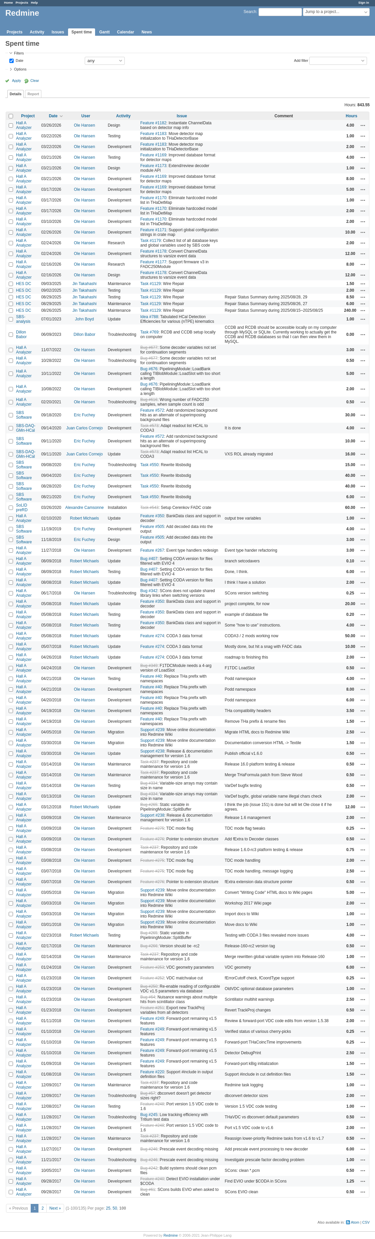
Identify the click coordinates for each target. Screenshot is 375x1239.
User (85, 116)
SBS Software (24, 415)
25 (108, 1208)
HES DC (23, 283)
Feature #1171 (153, 230)
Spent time (81, 32)
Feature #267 (152, 550)
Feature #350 (152, 516)
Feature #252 (152, 978)
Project (28, 116)
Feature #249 (152, 1018)
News (146, 32)
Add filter (301, 60)
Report (33, 94)
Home (8, 2)
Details (15, 94)
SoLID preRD (22, 507)
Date (19, 60)
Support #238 (152, 751)
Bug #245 (148, 1114)
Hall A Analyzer (24, 125)
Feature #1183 (153, 133)
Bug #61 (147, 1189)
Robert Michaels (84, 518)
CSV (366, 1222)
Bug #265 (148, 804)
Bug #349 (148, 665)
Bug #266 (148, 946)
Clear (34, 81)
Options (20, 69)
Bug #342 (148, 590)
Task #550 (149, 464)
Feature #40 (151, 676)
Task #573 (149, 425)
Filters (19, 53)
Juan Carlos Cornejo (84, 428)
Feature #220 (152, 1072)
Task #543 (149, 507)
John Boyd (84, 319)
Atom (355, 1222)
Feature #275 (152, 828)
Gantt (104, 32)
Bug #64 (147, 997)
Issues (58, 32)
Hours (351, 116)
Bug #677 (148, 347)
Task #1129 (150, 283)
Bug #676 (148, 369)
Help (34, 2)
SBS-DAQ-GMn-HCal (25, 428)
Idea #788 (149, 316)
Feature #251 (152, 1007)
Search (250, 11)
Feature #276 (152, 839)
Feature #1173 (153, 165)
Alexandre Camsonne (84, 507)
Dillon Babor (21, 334)
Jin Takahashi (84, 283)
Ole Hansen (84, 125)
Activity (37, 32)
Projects (22, 2)
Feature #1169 (153, 155)
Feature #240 (152, 1179)
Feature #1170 (153, 197)
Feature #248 (152, 1104)
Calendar (125, 32)
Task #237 (149, 762)
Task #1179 (150, 240)
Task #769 (149, 332)
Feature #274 (152, 636)
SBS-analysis (23, 319)
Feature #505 (152, 526)
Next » (55, 1208)
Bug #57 (147, 1093)
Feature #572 (152, 410)
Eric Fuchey (84, 415)
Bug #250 (148, 986)
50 (115, 1208)
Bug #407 (148, 558)
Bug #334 (148, 783)
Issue (182, 116)
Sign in (363, 2)
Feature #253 (152, 967)
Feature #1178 (153, 251)
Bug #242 (148, 1168)
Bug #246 (148, 1149)
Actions (363, 125)
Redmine (170, 1235)
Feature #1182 (153, 123)
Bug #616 (148, 399)
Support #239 (152, 729)
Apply (16, 81)
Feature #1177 (153, 262)
